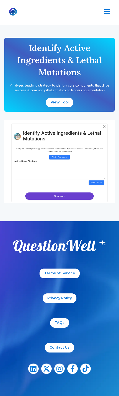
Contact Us (59, 347)
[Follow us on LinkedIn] (33, 369)
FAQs (59, 323)
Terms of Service (59, 273)
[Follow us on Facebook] (72, 369)
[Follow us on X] (46, 369)
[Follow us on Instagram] (59, 369)
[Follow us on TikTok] (85, 369)
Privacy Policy (59, 298)
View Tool (60, 102)
